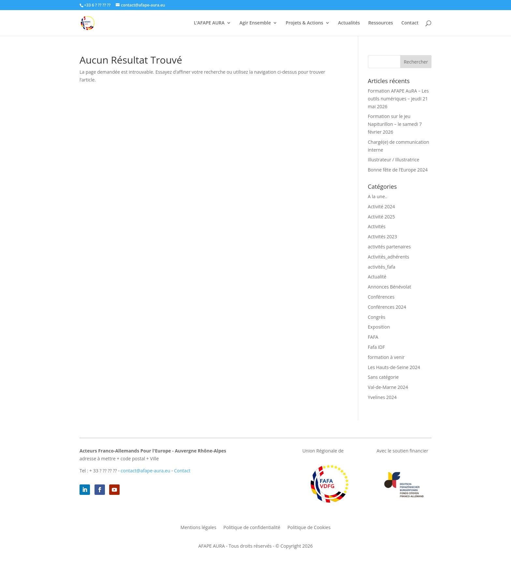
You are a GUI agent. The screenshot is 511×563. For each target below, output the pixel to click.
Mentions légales (198, 527)
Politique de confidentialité (252, 527)
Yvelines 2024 (382, 397)
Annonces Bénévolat (389, 287)
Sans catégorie (383, 377)
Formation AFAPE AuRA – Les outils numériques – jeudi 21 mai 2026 (398, 99)
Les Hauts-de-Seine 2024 (394, 367)
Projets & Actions (304, 23)
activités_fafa (381, 267)
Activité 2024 (381, 206)
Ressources (380, 23)
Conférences (381, 297)
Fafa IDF (376, 347)
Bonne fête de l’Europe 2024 (398, 170)
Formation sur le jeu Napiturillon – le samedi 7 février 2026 (395, 124)
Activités (377, 226)
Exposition (379, 327)
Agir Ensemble (255, 23)
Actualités (349, 23)
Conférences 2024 (387, 307)
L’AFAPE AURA (209, 23)
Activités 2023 (382, 236)
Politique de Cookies (308, 527)
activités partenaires (389, 247)
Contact (410, 23)
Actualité (377, 277)
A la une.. (377, 196)
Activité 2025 (381, 217)
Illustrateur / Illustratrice (393, 159)
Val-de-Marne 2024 (388, 387)
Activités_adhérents (388, 257)
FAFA (373, 337)
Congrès (377, 317)
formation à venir (386, 357)
